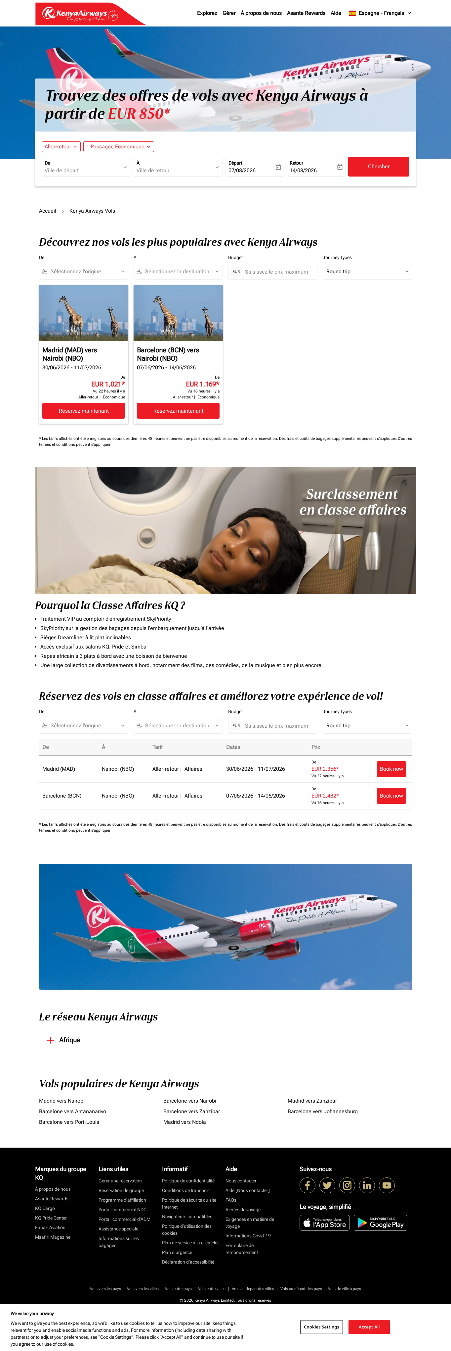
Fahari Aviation (50, 1227)
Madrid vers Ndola (184, 1122)
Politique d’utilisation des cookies (187, 1229)
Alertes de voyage (243, 1209)
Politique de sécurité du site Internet (189, 1203)
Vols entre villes (212, 1288)
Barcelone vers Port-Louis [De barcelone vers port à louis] (69, 1122)
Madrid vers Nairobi (62, 1101)
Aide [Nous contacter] (248, 1190)
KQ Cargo (45, 1208)
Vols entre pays (178, 1288)
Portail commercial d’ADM (124, 1219)
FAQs (231, 1200)
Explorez (207, 13)
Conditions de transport (186, 1190)
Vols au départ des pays (301, 1288)
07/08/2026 (242, 170)
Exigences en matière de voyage (250, 1223)
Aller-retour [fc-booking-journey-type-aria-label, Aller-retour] (58, 146)
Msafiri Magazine (52, 1237)
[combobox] (83, 171)
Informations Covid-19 (248, 1235)
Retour (296, 163)
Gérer (229, 13)
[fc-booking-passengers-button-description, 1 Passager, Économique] (115, 147)
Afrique (62, 1040)
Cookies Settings (321, 1327)
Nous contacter (241, 1180)
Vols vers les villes (143, 1288)
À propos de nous (261, 13)
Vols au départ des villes (253, 1288)
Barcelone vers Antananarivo (72, 1111)
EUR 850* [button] (139, 114)
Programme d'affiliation (122, 1200)
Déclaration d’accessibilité (188, 1262)
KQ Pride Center (51, 1218)
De (47, 163)
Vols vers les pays (105, 1288)
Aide (336, 13)
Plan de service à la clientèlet (190, 1242)
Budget (235, 257)
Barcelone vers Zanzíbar (191, 1111)
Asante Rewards (306, 13)
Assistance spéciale (118, 1228)
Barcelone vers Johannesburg (323, 1111)
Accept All (369, 1327)
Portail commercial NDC (122, 1209)
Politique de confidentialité (188, 1180)
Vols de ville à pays (344, 1288)
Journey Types (337, 257)
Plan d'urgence (177, 1252)
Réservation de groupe (121, 1190)
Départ (235, 163)
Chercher (379, 166)
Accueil (47, 211)
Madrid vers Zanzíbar (312, 1101)
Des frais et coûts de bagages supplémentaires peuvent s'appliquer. (338, 438)
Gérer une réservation (120, 1180)
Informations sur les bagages (119, 1242)
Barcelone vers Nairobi (189, 1101)
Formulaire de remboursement (242, 1249)
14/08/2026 (303, 170)
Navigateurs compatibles (187, 1216)
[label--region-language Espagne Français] (381, 13)
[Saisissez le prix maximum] (277, 272)
